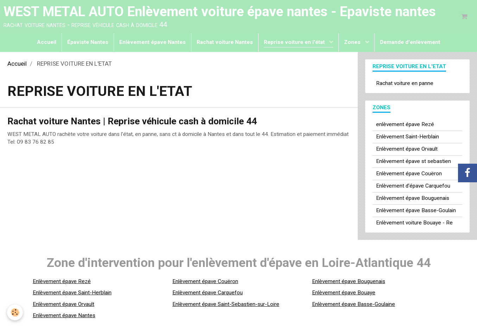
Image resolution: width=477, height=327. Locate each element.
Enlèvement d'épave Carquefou (413, 186)
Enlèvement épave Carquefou (207, 292)
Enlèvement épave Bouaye (343, 292)
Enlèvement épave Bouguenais (412, 198)
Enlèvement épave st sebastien (413, 161)
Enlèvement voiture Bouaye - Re (414, 223)
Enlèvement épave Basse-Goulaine (353, 304)
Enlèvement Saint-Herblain (407, 136)
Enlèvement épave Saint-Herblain (72, 292)
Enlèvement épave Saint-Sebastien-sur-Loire (225, 304)
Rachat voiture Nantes (225, 42)
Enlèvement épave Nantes (152, 42)
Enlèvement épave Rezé (62, 281)
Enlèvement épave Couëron (409, 173)
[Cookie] (15, 312)
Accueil (46, 42)
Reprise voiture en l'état (295, 42)
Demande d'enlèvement (410, 42)
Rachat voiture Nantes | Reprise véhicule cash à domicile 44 (132, 121)
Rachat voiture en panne (404, 83)
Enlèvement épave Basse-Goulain (416, 210)
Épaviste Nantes (87, 42)
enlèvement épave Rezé (405, 124)
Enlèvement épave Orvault (407, 149)
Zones (353, 42)
